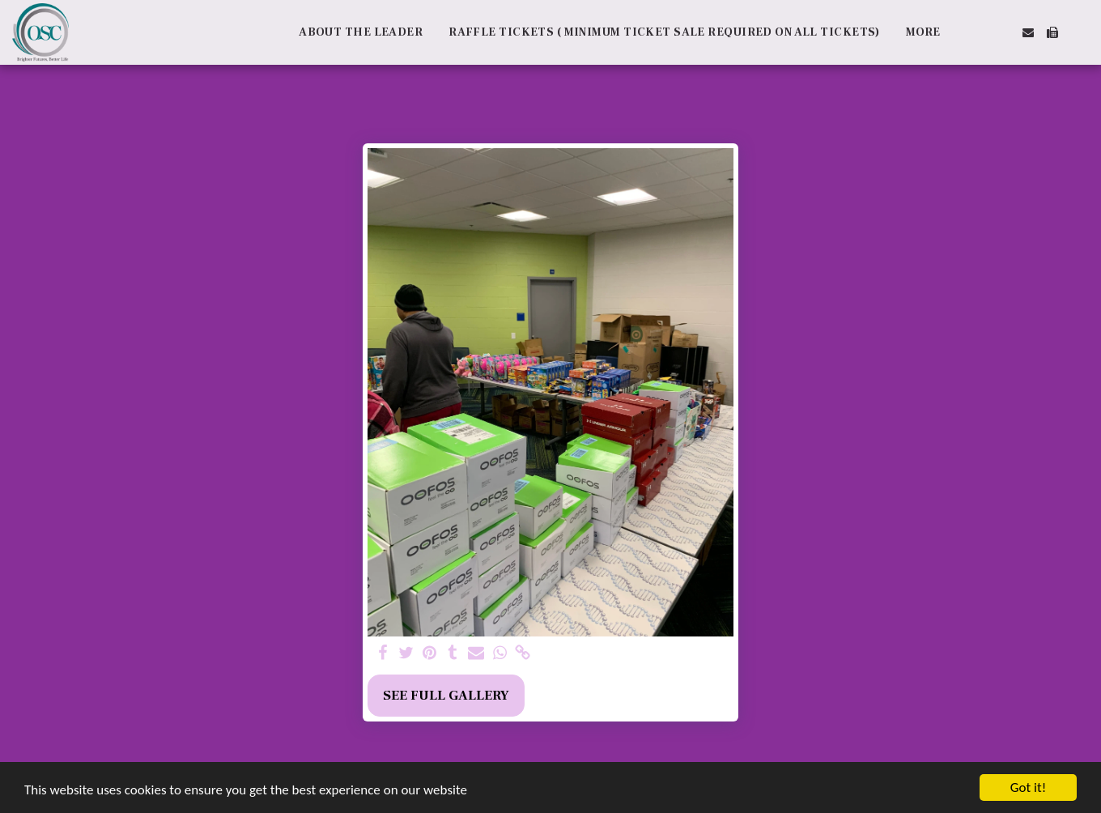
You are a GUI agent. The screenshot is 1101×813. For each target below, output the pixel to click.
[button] (979, 32)
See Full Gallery (446, 695)
